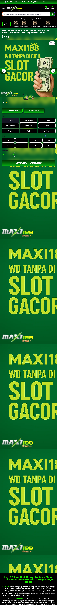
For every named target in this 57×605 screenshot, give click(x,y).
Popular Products (36, 19)
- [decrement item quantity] (3, 154)
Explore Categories (22, 19)
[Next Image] (53, 71)
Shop (3, 8)
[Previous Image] (3, 71)
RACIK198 (5, 587)
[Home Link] (14, 8)
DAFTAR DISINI (12, 110)
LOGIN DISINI (34, 110)
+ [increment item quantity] (13, 154)
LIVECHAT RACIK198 (28, 162)
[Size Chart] (50, 136)
